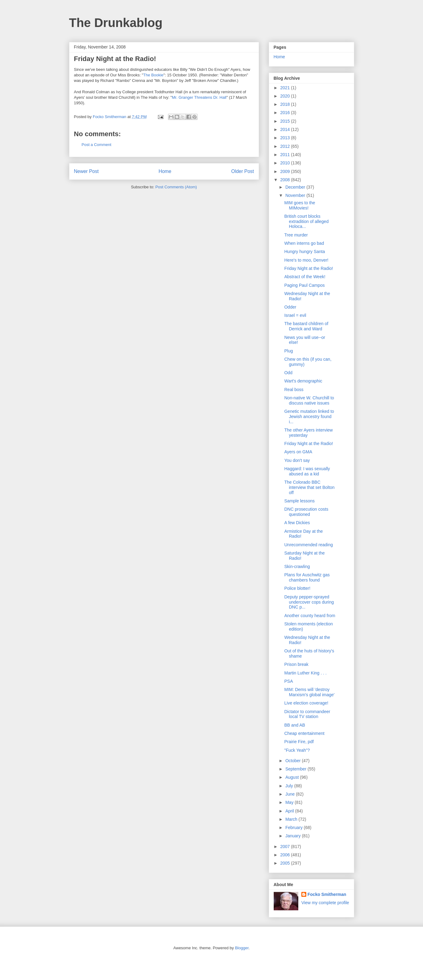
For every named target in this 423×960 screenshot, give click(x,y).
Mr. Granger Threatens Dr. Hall (199, 97)
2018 (285, 104)
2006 (285, 854)
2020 (285, 96)
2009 (285, 171)
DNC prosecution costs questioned (306, 512)
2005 (285, 863)
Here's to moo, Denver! (306, 260)
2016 (285, 112)
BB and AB (294, 725)
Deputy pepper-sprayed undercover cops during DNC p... (309, 602)
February (294, 827)
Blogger (242, 948)
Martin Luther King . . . (305, 672)
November (295, 195)
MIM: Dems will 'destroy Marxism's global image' (309, 692)
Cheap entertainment (304, 733)
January (293, 835)
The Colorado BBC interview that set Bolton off (309, 487)
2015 (285, 121)
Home (165, 171)
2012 (285, 146)
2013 (285, 137)
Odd (288, 372)
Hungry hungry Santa (304, 251)
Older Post (242, 171)
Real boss (293, 389)
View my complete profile (325, 902)
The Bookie (153, 75)
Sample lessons (299, 500)
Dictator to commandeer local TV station (307, 714)
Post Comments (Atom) (176, 187)
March (292, 819)
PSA (288, 681)
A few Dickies (297, 522)
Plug (288, 350)
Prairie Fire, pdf (299, 741)
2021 (285, 87)
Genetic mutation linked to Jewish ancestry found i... (309, 416)
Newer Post (86, 171)
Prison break (296, 664)
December (295, 187)
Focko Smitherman (326, 894)
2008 (285, 179)
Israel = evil (295, 315)
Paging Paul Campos (304, 285)
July (289, 785)
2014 (285, 129)
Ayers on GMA (298, 451)
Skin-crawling (297, 566)
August (292, 777)
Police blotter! (297, 588)
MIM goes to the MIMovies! (299, 205)
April (290, 810)
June (290, 794)
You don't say (297, 460)
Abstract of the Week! (304, 276)
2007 (285, 846)
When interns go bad (304, 243)
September (296, 768)
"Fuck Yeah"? (297, 750)
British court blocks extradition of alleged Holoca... (306, 221)
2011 (285, 154)
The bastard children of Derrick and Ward (306, 326)
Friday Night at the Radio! (308, 268)
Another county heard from (309, 615)
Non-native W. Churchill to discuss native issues (309, 400)
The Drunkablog (116, 22)
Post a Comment (97, 144)
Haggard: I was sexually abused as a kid (307, 471)
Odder (290, 307)
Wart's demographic (303, 380)
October (293, 760)
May (290, 802)
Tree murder (296, 234)
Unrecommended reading (308, 544)
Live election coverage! (306, 703)
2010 (285, 162)
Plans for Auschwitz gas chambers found (307, 577)
